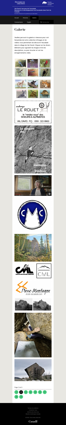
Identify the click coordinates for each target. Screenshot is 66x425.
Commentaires (19, 22)
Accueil (17, 18)
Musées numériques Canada (33, 414)
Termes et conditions (33, 408)
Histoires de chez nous (33, 412)
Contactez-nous (33, 410)
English (29, 22)
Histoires (25, 18)
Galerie (34, 18)
